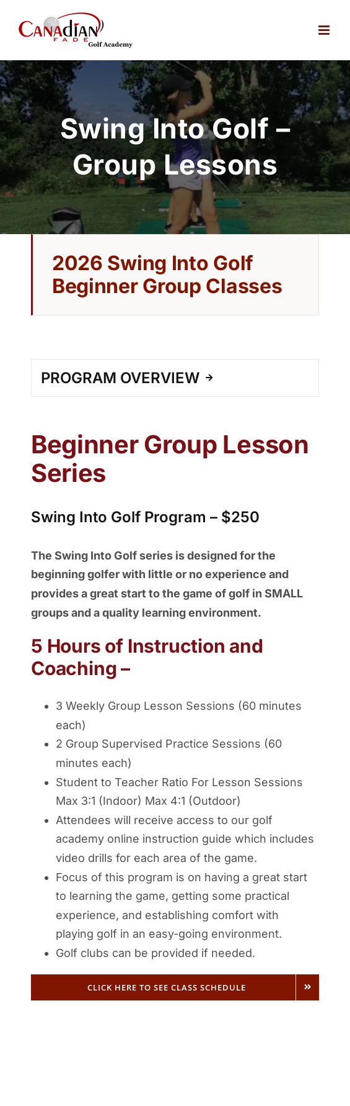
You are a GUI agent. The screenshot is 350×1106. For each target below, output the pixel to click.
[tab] (175, 378)
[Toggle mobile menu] (324, 30)
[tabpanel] (175, 707)
